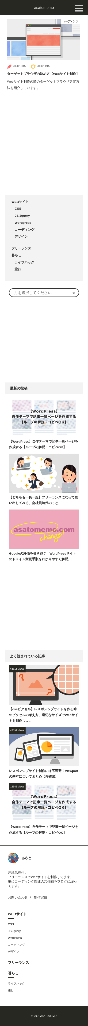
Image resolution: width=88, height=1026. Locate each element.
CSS (18, 208)
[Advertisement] (44, 144)
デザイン (21, 236)
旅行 (18, 269)
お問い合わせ (18, 897)
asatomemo (44, 8)
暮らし (16, 255)
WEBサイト (20, 202)
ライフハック (24, 262)
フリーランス (21, 248)
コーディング (70, 21)
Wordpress (23, 222)
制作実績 (40, 897)
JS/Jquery (22, 215)
